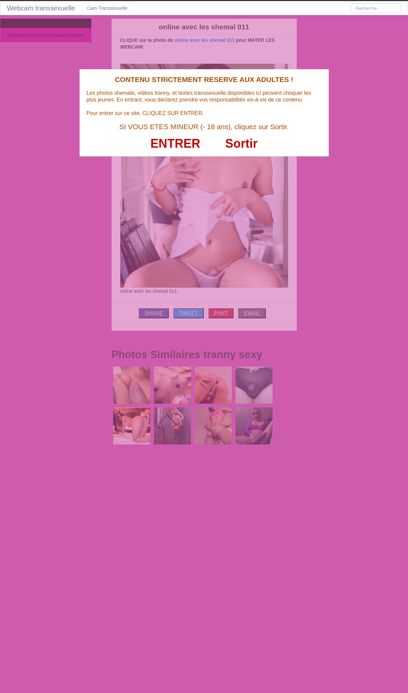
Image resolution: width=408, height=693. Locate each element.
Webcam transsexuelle (41, 8)
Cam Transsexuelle (107, 8)
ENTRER (175, 143)
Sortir (241, 143)
